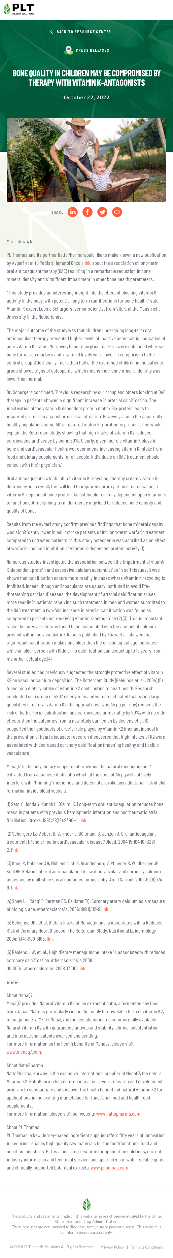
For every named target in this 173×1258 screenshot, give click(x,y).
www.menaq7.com (24, 1051)
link (86, 262)
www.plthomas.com (109, 1167)
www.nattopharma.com (118, 1113)
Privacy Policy (112, 1247)
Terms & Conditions (147, 1247)
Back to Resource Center (80, 31)
